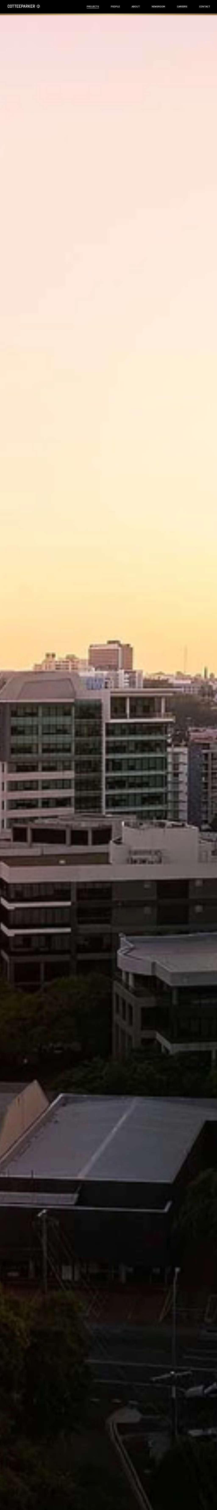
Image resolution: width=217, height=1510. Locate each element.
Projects (93, 6)
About (136, 6)
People (115, 6)
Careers (182, 6)
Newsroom (158, 6)
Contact (204, 6)
